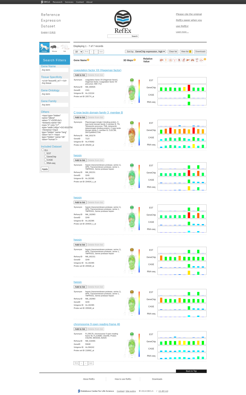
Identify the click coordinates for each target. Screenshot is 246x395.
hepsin (78, 155)
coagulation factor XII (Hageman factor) (97, 70)
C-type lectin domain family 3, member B (98, 112)
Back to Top (191, 371)
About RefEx (88, 379)
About (89, 2)
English (44, 32)
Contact (80, 2)
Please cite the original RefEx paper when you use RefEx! (189, 20)
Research (57, 2)
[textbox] (119, 36)
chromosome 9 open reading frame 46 (97, 324)
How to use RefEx (123, 379)
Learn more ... (182, 32)
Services (69, 2)
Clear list (173, 51)
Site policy (131, 391)
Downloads (200, 51)
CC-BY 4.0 (163, 391)
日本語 (52, 32)
